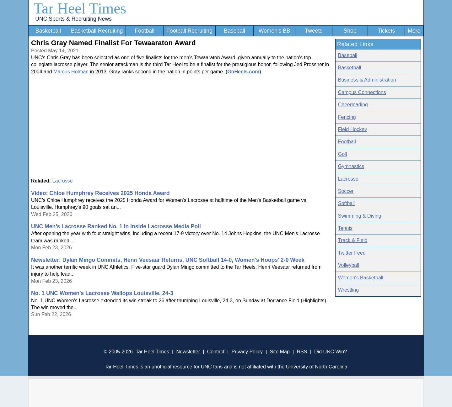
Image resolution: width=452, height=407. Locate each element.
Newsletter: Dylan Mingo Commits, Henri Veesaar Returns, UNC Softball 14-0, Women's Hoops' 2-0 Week (167, 260)
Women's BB (274, 31)
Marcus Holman (71, 71)
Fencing (347, 117)
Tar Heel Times (80, 8)
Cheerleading (353, 104)
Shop (350, 31)
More (414, 31)
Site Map (280, 351)
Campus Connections (362, 92)
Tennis (345, 228)
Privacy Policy (247, 351)
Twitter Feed (352, 253)
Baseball (234, 31)
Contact (215, 351)
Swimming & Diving (359, 216)
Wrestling (348, 290)
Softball (346, 203)
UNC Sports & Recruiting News (73, 19)
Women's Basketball (360, 277)
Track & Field (353, 240)
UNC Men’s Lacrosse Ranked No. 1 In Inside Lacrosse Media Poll (116, 226)
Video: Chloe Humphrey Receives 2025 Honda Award (100, 193)
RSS (302, 351)
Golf (342, 154)
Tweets (313, 31)
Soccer (346, 191)
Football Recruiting (189, 31)
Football (144, 31)
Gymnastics (351, 166)
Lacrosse (62, 180)
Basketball (48, 31)
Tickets (386, 31)
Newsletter (188, 351)
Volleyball (348, 265)
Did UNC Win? (330, 351)
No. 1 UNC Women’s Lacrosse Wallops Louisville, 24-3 (102, 293)
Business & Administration (367, 79)
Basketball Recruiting (97, 31)
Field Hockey (352, 129)
